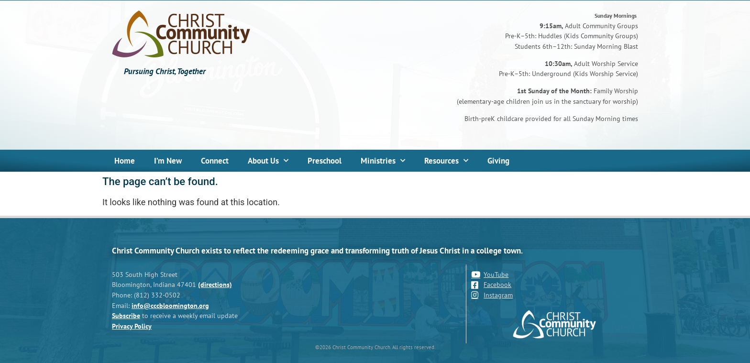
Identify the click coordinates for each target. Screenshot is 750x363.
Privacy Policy (132, 325)
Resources (446, 160)
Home (124, 160)
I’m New (168, 160)
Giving (498, 160)
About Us (268, 160)
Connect (215, 160)
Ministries (383, 160)
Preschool (325, 160)
